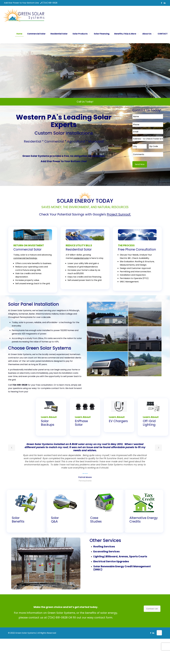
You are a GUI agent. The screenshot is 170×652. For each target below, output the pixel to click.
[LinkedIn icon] (165, 3)
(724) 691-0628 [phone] (49, 2)
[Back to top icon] (159, 632)
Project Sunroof (118, 214)
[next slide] (158, 447)
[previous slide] (11, 447)
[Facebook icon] (161, 3)
